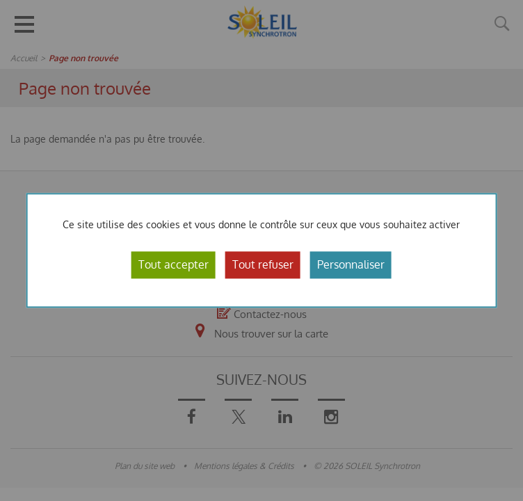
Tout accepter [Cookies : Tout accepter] (173, 264)
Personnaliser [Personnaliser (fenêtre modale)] (351, 264)
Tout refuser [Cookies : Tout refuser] (262, 264)
